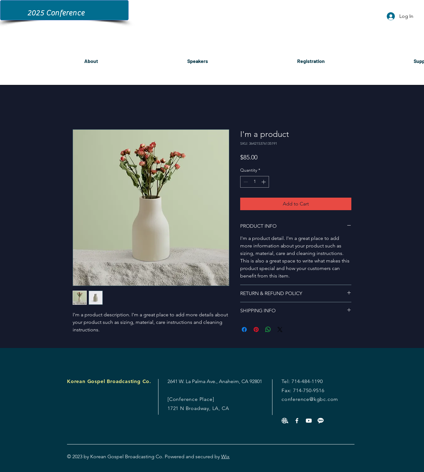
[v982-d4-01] (320, 420)
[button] (310, 58)
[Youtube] (308, 420)
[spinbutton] (254, 181)
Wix (225, 456)
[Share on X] (280, 329)
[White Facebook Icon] (296, 420)
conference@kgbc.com (310, 399)
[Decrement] (245, 181)
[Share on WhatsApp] (268, 329)
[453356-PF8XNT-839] (285, 420)
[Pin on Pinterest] (256, 329)
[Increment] (264, 181)
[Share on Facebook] (244, 329)
